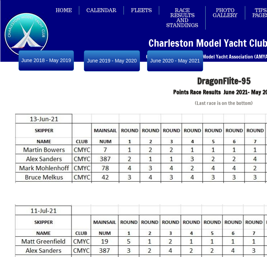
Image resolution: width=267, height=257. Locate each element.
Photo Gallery (225, 13)
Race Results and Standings (182, 18)
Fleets (141, 10)
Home (64, 10)
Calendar (101, 10)
